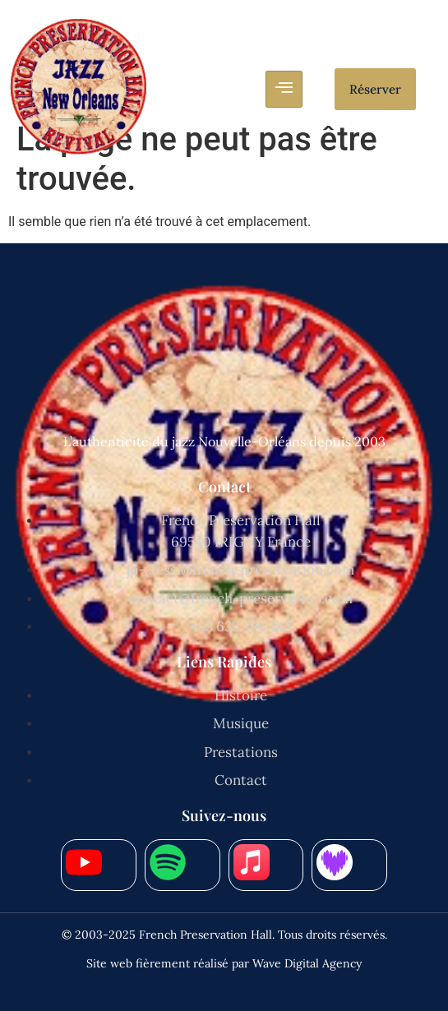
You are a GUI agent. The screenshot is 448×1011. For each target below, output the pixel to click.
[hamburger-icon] (284, 89)
